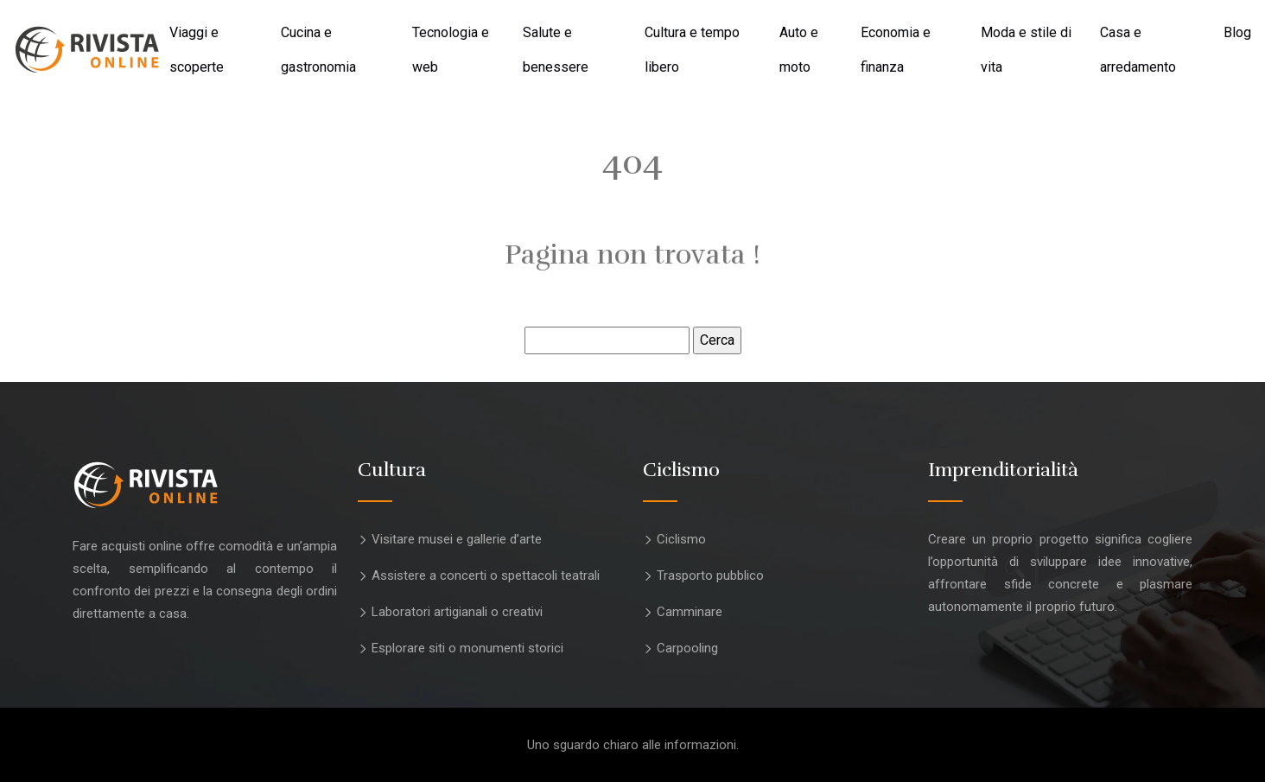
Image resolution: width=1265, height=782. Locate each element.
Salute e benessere (555, 49)
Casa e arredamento (1138, 49)
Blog (1237, 32)
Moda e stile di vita (1026, 49)
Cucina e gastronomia (318, 49)
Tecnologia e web (450, 49)
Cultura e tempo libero (692, 49)
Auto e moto (798, 49)
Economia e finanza (896, 49)
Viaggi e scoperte (196, 49)
